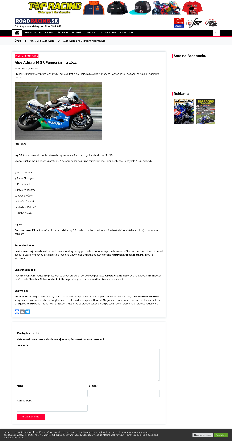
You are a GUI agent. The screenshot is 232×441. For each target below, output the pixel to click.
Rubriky (28, 33)
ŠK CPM (61, 33)
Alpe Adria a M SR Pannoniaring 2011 (46, 62)
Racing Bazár (108, 33)
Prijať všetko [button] (221, 435)
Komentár (23, 345)
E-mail (93, 385)
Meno (21, 385)
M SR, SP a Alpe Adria (26, 55)
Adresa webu (24, 400)
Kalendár (77, 33)
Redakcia (125, 33)
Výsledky (92, 33)
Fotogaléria (46, 33)
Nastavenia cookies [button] (202, 435)
